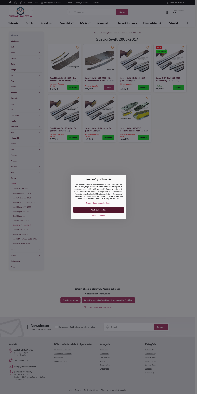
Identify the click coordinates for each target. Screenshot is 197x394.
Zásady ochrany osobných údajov (98, 203)
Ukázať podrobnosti (98, 215)
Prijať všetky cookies (98, 210)
